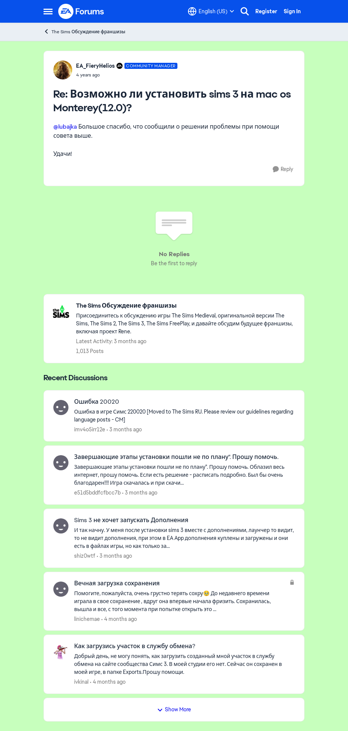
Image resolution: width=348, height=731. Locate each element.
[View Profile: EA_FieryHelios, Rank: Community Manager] (62, 70)
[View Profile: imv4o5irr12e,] (60, 407)
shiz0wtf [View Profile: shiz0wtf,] (84, 555)
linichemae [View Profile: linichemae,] (87, 618)
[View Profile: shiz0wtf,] (60, 525)
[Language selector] (211, 11)
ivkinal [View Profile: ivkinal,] (81, 681)
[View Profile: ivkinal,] (60, 651)
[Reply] (283, 169)
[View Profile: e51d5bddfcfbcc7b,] (60, 462)
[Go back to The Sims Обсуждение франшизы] (186, 306)
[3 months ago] (124, 430)
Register (266, 11)
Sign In (292, 11)
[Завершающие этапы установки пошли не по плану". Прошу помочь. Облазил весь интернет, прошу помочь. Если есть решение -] (184, 475)
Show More (174, 709)
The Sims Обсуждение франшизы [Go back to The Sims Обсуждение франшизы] (84, 31)
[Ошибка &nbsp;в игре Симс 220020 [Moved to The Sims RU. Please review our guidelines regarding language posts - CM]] (184, 416)
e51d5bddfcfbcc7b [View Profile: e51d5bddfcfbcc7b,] (97, 492)
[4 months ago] (119, 619)
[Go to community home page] (81, 11)
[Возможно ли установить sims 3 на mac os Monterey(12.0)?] (126, 75)
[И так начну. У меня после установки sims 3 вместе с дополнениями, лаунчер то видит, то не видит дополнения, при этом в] (184, 538)
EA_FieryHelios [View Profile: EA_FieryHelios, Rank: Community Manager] (95, 65)
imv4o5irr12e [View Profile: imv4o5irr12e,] (89, 429)
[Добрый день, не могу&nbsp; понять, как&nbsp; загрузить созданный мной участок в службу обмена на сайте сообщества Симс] (184, 664)
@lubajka (65, 127)
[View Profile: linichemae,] (60, 589)
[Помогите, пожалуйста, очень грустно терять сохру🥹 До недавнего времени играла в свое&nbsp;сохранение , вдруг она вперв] (180, 601)
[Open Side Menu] (48, 11)
